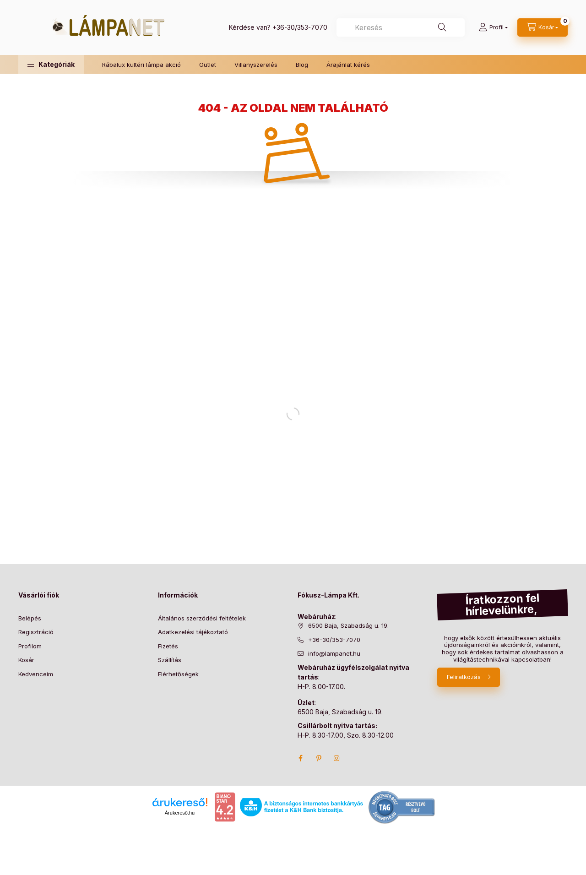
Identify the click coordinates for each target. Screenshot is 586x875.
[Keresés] (442, 27)
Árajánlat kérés (348, 64)
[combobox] (400, 27)
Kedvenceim (35, 674)
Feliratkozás (464, 676)
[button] (51, 64)
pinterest (318, 758)
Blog (302, 64)
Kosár (26, 659)
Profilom (30, 646)
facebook (300, 758)
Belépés (29, 618)
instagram (337, 758)
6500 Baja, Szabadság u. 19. (348, 625)
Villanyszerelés (255, 64)
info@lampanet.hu (334, 653)
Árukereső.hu (180, 812)
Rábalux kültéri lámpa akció (141, 64)
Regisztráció (36, 632)
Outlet (207, 64)
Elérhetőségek (178, 674)
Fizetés (168, 646)
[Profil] (493, 27)
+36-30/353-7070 (299, 27)
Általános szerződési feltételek (202, 618)
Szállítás (169, 659)
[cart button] (542, 27)
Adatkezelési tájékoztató (193, 632)
